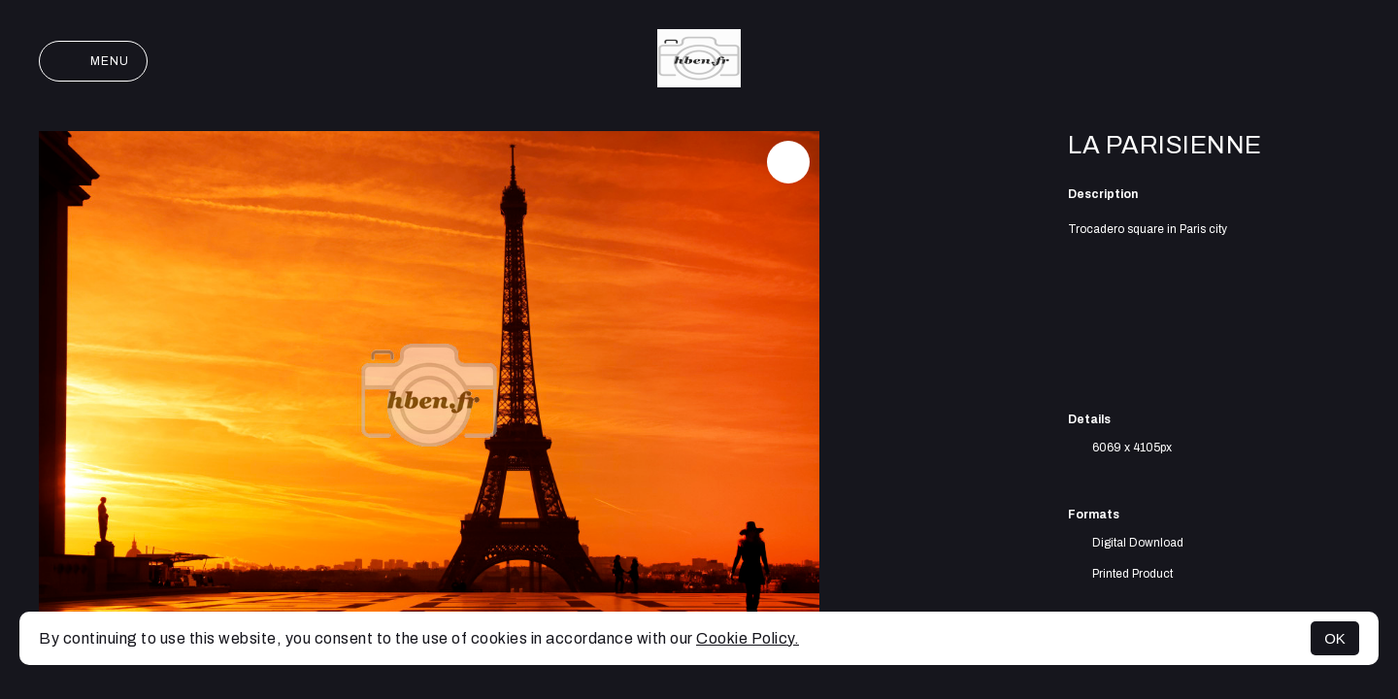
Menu (93, 61)
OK (1335, 638)
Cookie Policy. (747, 638)
